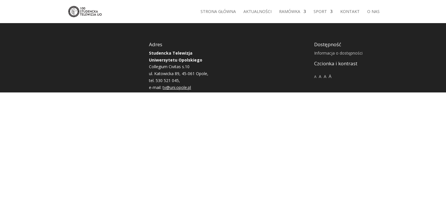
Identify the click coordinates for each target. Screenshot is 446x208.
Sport (320, 12)
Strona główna (218, 12)
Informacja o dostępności (338, 53)
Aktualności (257, 12)
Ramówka (289, 12)
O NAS (373, 12)
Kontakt (350, 12)
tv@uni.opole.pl (177, 87)
